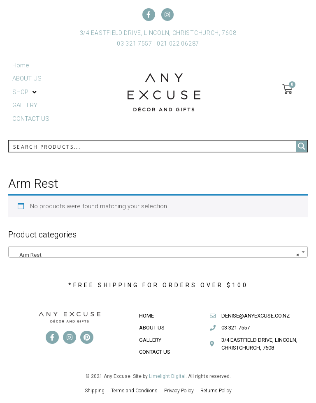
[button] (25, 92)
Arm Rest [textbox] (155, 255)
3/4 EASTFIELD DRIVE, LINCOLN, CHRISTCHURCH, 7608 (158, 33)
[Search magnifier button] (301, 147)
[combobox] (158, 252)
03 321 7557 (134, 44)
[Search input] (152, 147)
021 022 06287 (178, 44)
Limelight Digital (167, 377)
